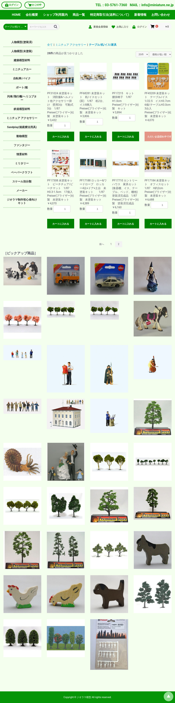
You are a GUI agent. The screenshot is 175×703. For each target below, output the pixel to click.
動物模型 (21, 136)
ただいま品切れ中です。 (159, 136)
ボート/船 (22, 87)
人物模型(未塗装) (21, 51)
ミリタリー (22, 163)
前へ (101, 244)
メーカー (21, 190)
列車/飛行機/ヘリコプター (22, 98)
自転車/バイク (22, 78)
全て (50, 44)
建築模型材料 (22, 60)
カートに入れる (60, 136)
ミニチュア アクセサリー (21, 118)
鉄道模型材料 (22, 109)
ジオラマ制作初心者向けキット (22, 201)
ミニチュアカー (21, 69)
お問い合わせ (160, 14)
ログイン (11, 5)
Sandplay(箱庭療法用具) (22, 127)
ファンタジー (22, 145)
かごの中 (35, 5)
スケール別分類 (21, 181)
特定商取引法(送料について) (109, 14)
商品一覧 (79, 14)
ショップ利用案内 (55, 14)
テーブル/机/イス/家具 (103, 44)
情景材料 (21, 154)
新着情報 (140, 14)
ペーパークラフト (22, 172)
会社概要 (32, 14)
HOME (16, 14)
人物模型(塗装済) (21, 42)
